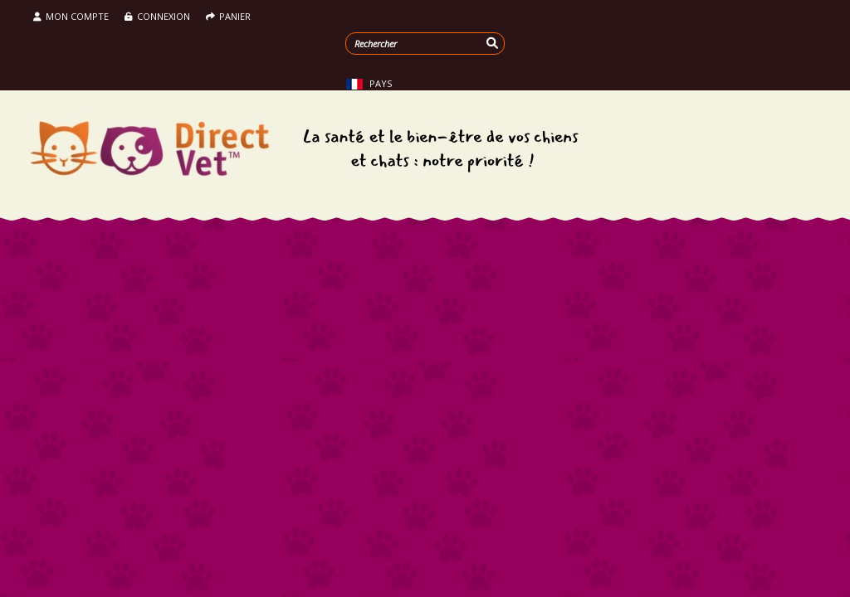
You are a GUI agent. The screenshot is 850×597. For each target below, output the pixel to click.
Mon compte (71, 16)
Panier (228, 16)
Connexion (159, 16)
